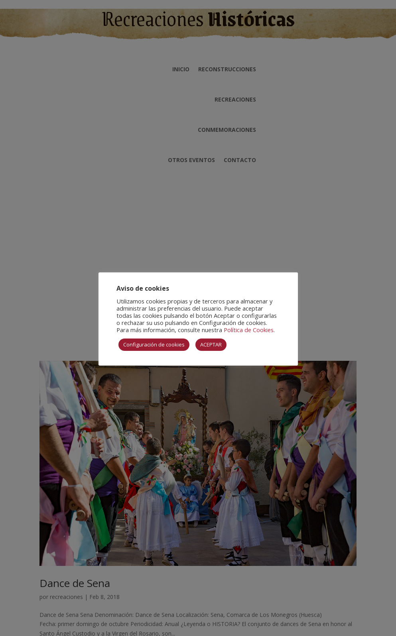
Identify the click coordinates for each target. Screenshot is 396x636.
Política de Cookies (249, 330)
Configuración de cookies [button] (154, 344)
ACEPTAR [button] (211, 344)
